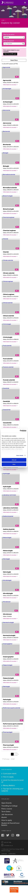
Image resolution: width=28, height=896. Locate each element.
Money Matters (8, 786)
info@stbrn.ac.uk (8, 845)
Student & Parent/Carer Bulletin (10, 824)
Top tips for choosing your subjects (12, 790)
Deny (14, 464)
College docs (12, 853)
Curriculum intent (8, 774)
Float (8, 851)
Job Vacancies (7, 814)
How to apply (7, 777)
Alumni (4, 817)
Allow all (14, 460)
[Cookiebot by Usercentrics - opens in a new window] (20, 431)
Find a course (6, 809)
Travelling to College (9, 806)
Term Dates (5, 812)
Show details (19, 455)
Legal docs (4, 853)
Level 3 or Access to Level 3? (12, 781)
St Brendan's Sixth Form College (7, 2)
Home (2, 20)
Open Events (6, 803)
